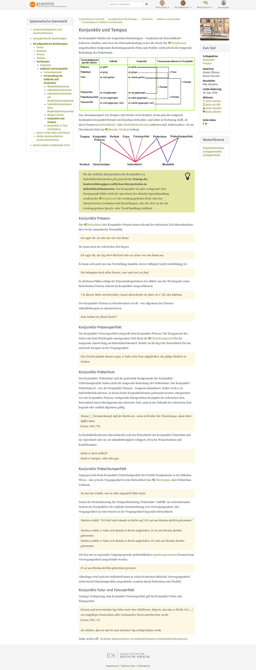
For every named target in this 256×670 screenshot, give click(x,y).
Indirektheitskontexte (59, 90)
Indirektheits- (107, 124)
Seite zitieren (212, 111)
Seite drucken (212, 108)
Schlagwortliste (211, 155)
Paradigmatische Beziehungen (50, 43)
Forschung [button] (162, 4)
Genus (40, 47)
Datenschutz (128, 666)
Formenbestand (53, 72)
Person (40, 54)
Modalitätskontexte (58, 86)
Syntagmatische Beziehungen (49, 38)
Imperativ (45, 65)
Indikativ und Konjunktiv (54, 68)
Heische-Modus (116, 129)
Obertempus (161, 480)
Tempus (41, 58)
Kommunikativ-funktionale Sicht (51, 145)
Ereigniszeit (108, 198)
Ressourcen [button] (205, 4)
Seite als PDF (212, 104)
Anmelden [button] (223, 4)
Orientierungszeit (160, 338)
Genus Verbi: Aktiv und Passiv (53, 132)
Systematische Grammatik (91, 19)
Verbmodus (43, 61)
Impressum (112, 666)
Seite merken (212, 101)
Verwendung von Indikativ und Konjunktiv (53, 79)
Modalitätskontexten (136, 124)
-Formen (55, 115)
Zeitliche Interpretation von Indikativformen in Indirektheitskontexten (143, 638)
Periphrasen (177, 43)
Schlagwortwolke (212, 151)
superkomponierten (164, 554)
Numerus (42, 50)
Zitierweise (144, 666)
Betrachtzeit (93, 224)
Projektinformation (213, 148)
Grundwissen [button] (183, 4)
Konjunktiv (209, 59)
